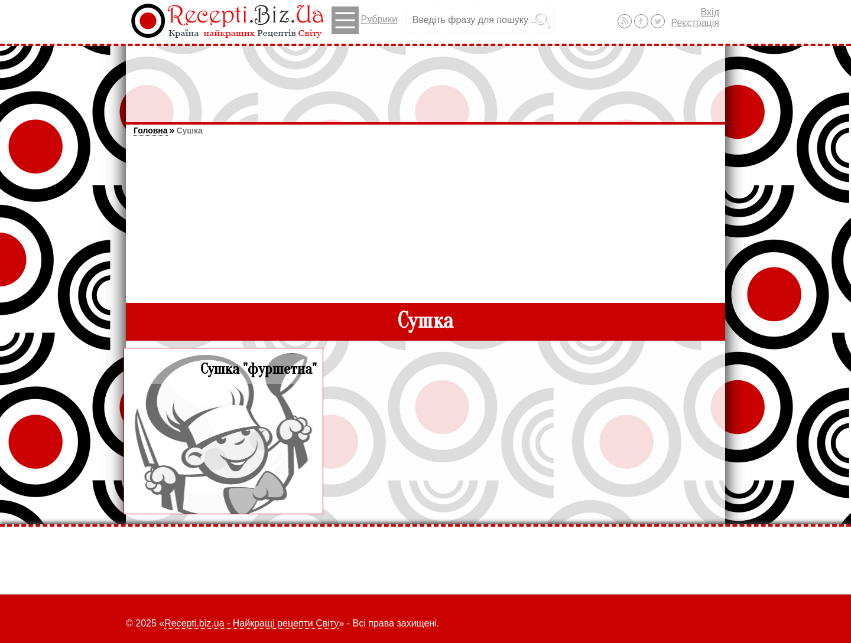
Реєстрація (695, 23)
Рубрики (364, 20)
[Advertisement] (425, 78)
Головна (151, 130)
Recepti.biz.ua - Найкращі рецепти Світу (251, 623)
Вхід (710, 12)
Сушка (189, 130)
